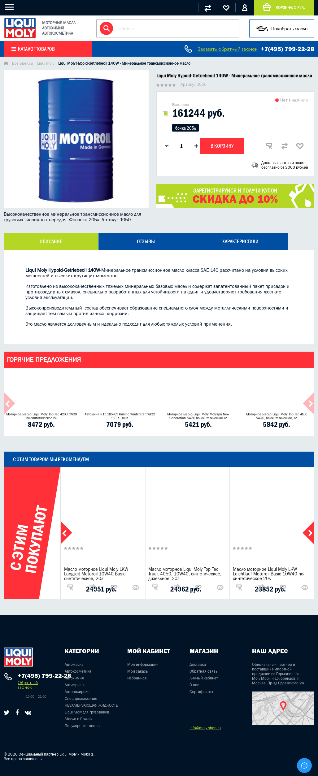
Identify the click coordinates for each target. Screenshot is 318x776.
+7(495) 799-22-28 (287, 49)
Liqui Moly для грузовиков (87, 712)
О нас (194, 685)
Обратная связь (203, 671)
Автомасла (74, 664)
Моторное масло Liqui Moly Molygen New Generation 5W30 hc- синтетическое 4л (198, 416)
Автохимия (74, 678)
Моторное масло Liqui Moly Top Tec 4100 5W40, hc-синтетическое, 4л (276, 416)
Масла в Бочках (79, 719)
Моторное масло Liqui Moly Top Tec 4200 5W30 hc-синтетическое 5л (41, 416)
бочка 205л (185, 128)
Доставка (197, 664)
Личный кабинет (203, 678)
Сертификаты (201, 691)
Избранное (137, 678)
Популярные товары (82, 725)
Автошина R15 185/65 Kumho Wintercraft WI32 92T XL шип (120, 416)
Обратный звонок (28, 685)
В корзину (222, 146)
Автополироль (77, 691)
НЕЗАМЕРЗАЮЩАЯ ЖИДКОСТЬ (91, 705)
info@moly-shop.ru (205, 728)
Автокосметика (78, 671)
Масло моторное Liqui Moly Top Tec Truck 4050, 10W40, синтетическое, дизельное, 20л (184, 574)
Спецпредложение (81, 698)
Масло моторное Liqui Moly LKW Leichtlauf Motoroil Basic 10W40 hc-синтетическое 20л (268, 574)
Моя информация (143, 664)
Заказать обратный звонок (228, 49)
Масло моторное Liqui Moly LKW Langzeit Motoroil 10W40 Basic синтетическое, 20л (96, 574)
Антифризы (74, 685)
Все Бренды (22, 63)
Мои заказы (138, 671)
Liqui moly (45, 63)
